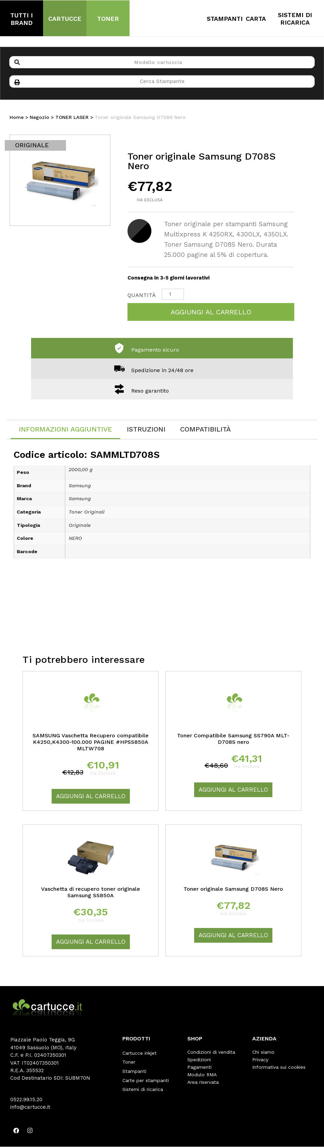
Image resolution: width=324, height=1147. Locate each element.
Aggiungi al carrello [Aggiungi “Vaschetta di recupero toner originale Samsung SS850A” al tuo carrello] (90, 943)
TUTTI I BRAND (21, 19)
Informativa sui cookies (279, 1068)
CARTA (256, 18)
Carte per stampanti (145, 1076)
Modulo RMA (202, 1076)
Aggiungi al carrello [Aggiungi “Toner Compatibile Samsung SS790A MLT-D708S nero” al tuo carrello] (233, 791)
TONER (108, 18)
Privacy (260, 1061)
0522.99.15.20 (26, 1101)
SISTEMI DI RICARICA (295, 18)
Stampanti (134, 1068)
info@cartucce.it (30, 1108)
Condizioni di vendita (211, 1053)
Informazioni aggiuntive (65, 430)
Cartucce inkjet (139, 1053)
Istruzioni (146, 430)
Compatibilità (205, 430)
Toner (128, 1061)
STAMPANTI (225, 18)
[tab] (65, 431)
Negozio (39, 118)
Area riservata (203, 1083)
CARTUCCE (64, 18)
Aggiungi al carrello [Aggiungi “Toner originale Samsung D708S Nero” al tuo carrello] (233, 936)
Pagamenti (199, 1068)
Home (17, 118)
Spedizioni (199, 1061)
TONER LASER (72, 118)
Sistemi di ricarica (142, 1083)
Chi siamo (263, 1053)
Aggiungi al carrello (211, 313)
